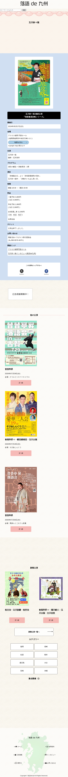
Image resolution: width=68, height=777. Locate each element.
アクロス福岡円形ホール (17, 249)
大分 (46, 663)
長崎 (46, 647)
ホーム (18, 746)
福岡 (22, 647)
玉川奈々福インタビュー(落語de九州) (22, 253)
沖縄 (46, 671)
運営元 (18, 763)
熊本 (46, 655)
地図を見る (18, 142)
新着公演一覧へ (40, 632)
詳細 (21, 383)
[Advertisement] (34, 39)
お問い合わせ (50, 763)
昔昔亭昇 (9, 369)
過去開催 (34, 679)
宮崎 (22, 671)
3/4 (10, 215)
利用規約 (50, 746)
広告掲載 (18, 755)
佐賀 (22, 655)
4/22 (15, 215)
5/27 (20, 215)
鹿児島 (22, 663)
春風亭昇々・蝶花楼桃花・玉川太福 (21, 440)
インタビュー (50, 755)
